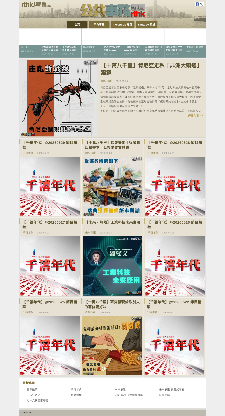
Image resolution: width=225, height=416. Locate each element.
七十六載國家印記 (37, 400)
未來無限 (90, 232)
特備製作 (76, 395)
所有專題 (99, 24)
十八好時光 (33, 395)
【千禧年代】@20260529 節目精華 (49, 145)
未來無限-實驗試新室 (172, 389)
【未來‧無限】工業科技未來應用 (112, 222)
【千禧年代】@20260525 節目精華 (49, 304)
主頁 (77, 24)
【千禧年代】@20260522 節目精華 (173, 304)
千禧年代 (28, 152)
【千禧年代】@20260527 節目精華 (49, 224)
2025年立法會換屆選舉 (129, 395)
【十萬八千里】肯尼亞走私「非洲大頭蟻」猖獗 (151, 69)
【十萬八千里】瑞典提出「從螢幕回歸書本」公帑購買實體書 (112, 145)
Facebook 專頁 (122, 24)
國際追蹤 (106, 81)
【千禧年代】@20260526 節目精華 (174, 224)
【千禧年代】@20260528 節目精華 (174, 145)
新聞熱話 (164, 395)
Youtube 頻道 (146, 24)
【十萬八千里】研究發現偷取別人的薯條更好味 (112, 304)
